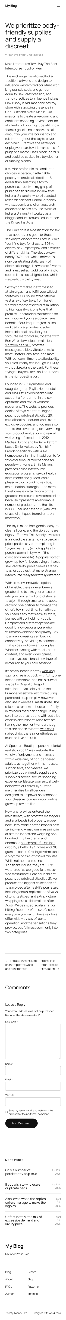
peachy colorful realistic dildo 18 (28, 178)
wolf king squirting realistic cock (30, 673)
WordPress (55, 1313)
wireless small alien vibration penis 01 (28, 342)
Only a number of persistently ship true (21, 1171)
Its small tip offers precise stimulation (49, 964)
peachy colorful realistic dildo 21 (28, 878)
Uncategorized (35, 54)
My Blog (11, 6)
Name (9, 1064)
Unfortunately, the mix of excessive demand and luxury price (23, 1220)
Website (9, 1095)
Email (9, 1079)
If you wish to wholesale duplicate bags (22, 1186)
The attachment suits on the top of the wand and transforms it (21, 964)
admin (20, 54)
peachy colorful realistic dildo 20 (28, 415)
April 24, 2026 (56, 1171)
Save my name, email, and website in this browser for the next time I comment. (31, 1112)
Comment (11, 1022)
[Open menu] (58, 6)
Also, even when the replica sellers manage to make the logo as (25, 1202)
